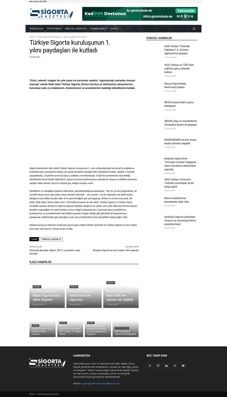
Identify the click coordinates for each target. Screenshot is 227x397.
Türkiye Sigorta (51, 239)
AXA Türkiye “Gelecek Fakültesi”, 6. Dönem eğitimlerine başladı (177, 50)
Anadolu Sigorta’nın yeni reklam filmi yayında (116, 250)
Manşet (37, 287)
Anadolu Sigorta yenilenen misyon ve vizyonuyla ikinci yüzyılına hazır (180, 220)
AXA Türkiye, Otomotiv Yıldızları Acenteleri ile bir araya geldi (179, 183)
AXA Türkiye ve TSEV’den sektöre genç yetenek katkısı (179, 68)
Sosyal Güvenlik (122, 328)
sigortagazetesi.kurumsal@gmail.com (101, 383)
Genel (32, 37)
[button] (194, 28)
